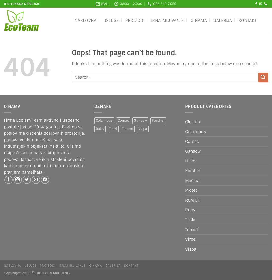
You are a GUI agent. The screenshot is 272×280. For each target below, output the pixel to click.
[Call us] (265, 4)
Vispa (190, 249)
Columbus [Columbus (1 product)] (104, 120)
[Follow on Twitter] (27, 180)
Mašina (192, 180)
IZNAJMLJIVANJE (167, 20)
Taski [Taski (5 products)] (113, 129)
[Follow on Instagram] (17, 180)
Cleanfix (193, 122)
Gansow (193, 151)
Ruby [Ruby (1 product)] (100, 129)
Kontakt (248, 20)
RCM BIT (193, 200)
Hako (190, 161)
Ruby (190, 210)
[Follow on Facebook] (256, 4)
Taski (190, 219)
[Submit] (263, 77)
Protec (191, 190)
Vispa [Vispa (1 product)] (142, 129)
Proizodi (135, 20)
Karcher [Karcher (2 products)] (158, 120)
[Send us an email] (260, 4)
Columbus (195, 131)
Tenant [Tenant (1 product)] (127, 129)
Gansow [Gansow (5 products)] (140, 120)
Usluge (111, 20)
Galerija (222, 20)
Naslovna (86, 20)
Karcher (192, 170)
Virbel (191, 239)
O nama (199, 20)
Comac (192, 141)
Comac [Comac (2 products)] (123, 120)
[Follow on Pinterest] (45, 180)
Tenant (191, 229)
